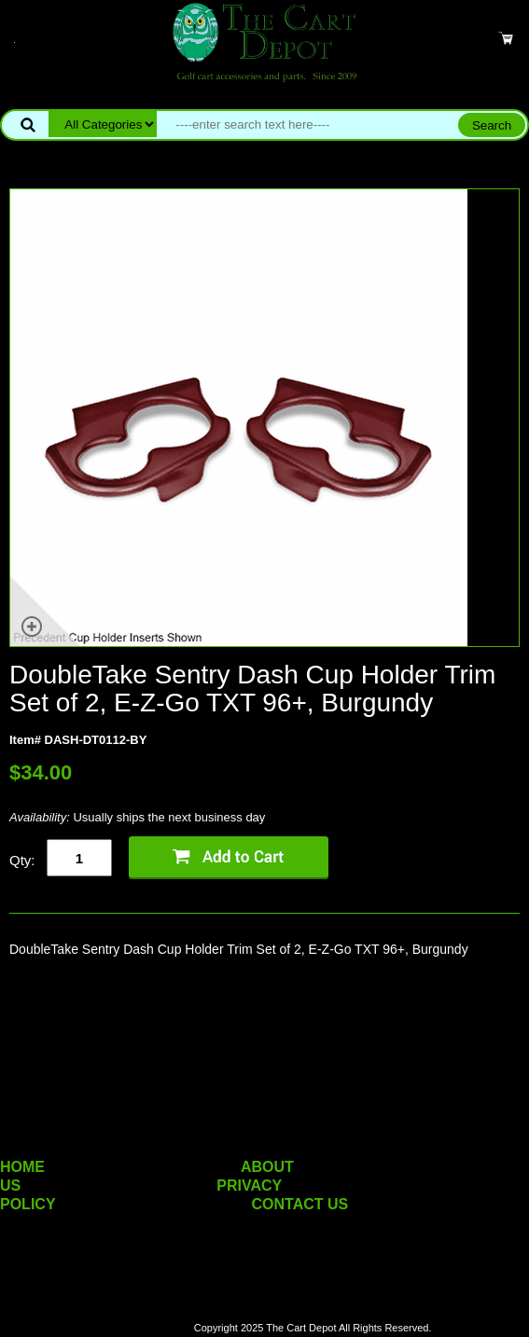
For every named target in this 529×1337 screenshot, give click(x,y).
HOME (22, 1167)
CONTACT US (300, 1204)
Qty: (22, 860)
